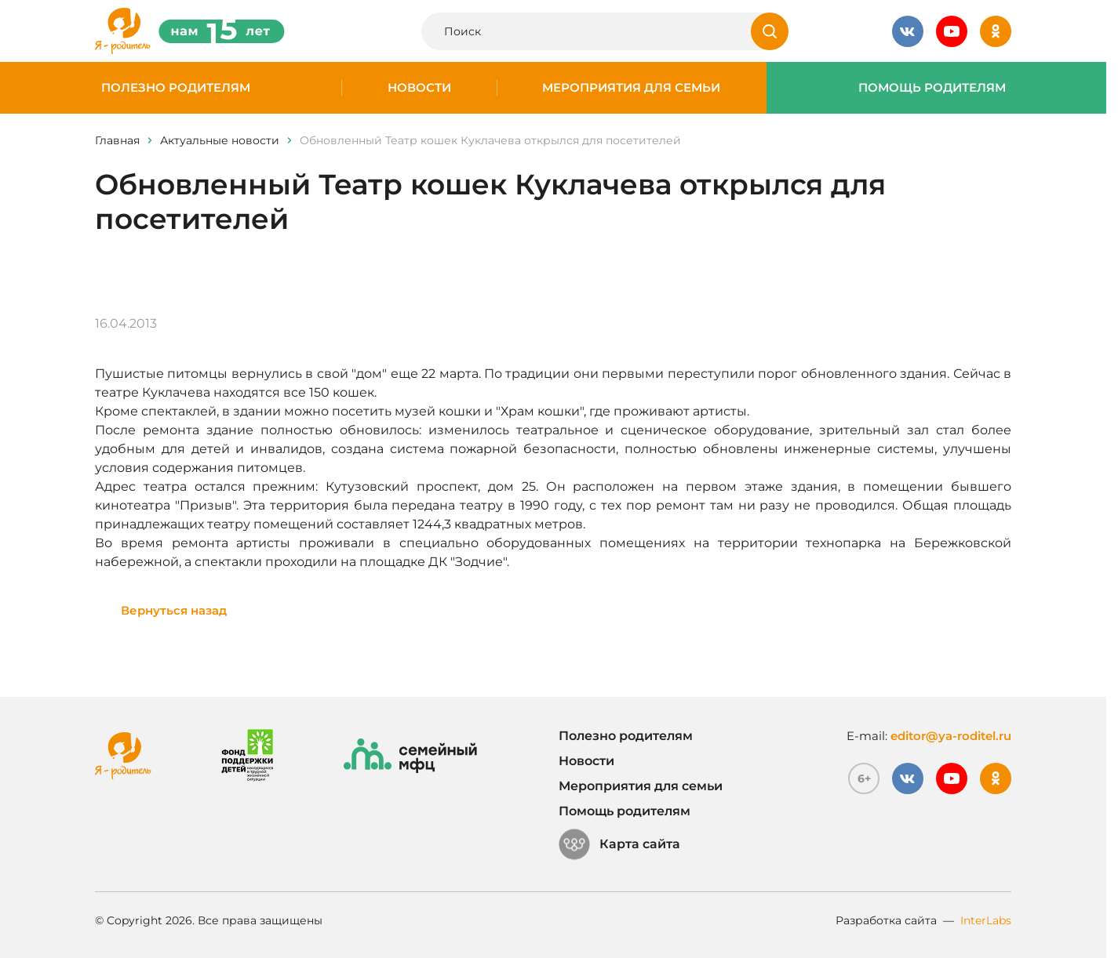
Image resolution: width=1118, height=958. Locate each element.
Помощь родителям (932, 88)
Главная (117, 140)
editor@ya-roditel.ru (950, 735)
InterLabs (985, 920)
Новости (419, 88)
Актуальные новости (219, 140)
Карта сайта (619, 844)
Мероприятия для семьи (631, 88)
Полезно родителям (175, 88)
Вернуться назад (174, 610)
